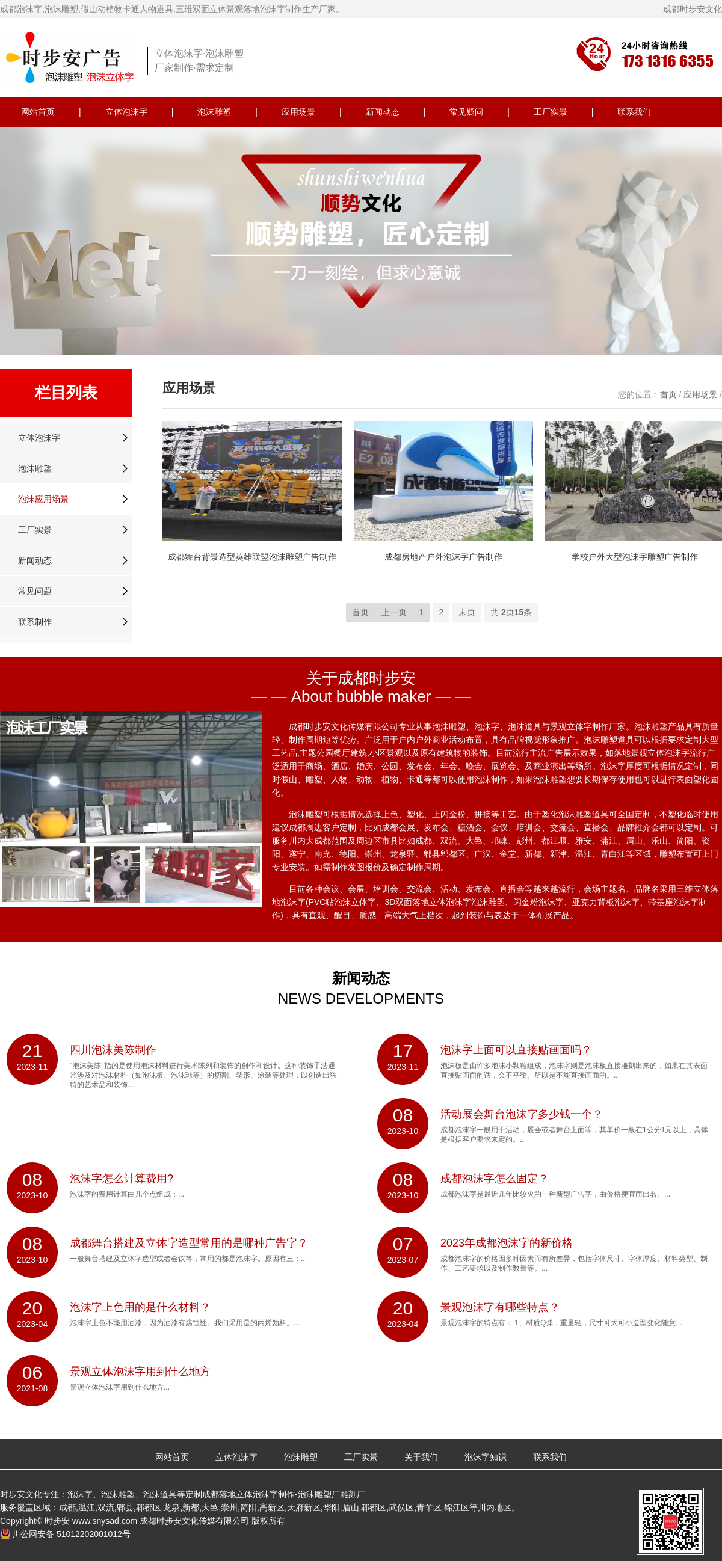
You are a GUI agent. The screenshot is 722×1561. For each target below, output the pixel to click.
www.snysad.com (104, 1521)
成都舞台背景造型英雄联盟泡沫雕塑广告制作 (252, 557)
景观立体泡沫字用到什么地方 (140, 1372)
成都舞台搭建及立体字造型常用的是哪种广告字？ (189, 1243)
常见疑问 (466, 112)
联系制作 (35, 622)
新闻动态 (383, 112)
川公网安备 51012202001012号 (71, 1534)
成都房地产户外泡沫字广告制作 (443, 557)
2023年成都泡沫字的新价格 (506, 1243)
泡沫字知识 (485, 1457)
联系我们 (634, 112)
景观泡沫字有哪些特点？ (500, 1307)
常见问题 (35, 591)
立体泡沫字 (126, 112)
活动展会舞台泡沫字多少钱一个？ (521, 1114)
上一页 (394, 612)
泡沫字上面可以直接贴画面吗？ (516, 1050)
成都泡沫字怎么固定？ (494, 1179)
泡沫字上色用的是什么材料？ (140, 1307)
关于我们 (421, 1457)
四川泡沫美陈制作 (113, 1050)
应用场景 (298, 112)
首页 (668, 394)
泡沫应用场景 (43, 499)
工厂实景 (550, 112)
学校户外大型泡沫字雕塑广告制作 (635, 557)
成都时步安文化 (692, 9)
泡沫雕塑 (214, 112)
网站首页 (38, 112)
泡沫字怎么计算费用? (121, 1179)
